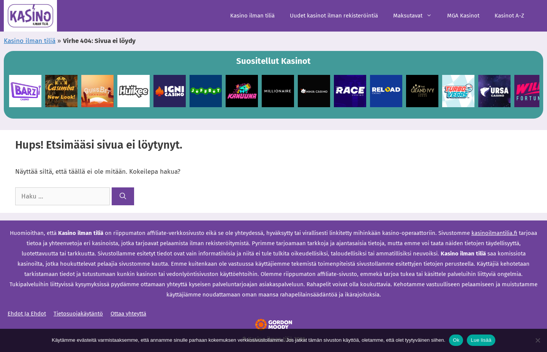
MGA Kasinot (463, 15)
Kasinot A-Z (509, 15)
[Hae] (123, 196)
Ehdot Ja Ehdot (27, 313)
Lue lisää (481, 340)
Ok (456, 340)
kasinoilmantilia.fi (494, 233)
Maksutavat (416, 15)
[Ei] (537, 340)
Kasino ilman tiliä (252, 15)
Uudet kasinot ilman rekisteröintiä (334, 15)
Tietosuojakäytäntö (78, 313)
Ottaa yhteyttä (128, 313)
